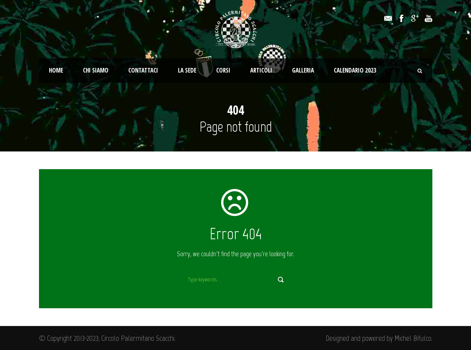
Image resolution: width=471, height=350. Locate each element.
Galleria (303, 70)
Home (56, 70)
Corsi (223, 70)
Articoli (261, 70)
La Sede (187, 70)
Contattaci (143, 70)
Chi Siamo (95, 70)
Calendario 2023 (355, 70)
